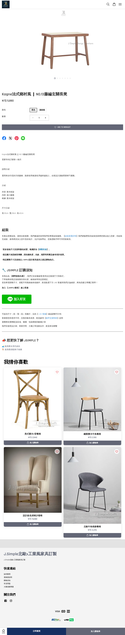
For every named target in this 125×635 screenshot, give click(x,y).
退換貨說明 (8, 577)
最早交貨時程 (51, 318)
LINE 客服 (42, 314)
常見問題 (7, 584)
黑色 (33, 110)
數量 (4, 116)
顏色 (4, 110)
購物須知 (7, 580)
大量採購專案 (9, 587)
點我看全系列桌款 (12, 346)
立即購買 (36, 631)
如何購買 (7, 574)
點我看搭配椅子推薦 (13, 349)
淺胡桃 (42, 110)
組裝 (67, 236)
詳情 (74, 236)
